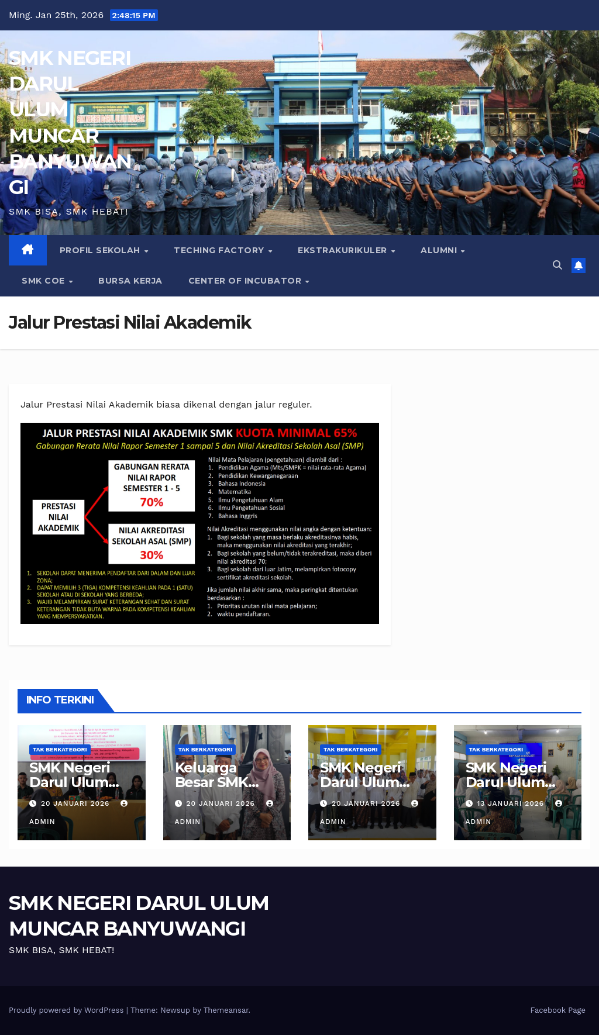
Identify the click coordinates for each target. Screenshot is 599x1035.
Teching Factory (220, 250)
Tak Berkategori (60, 749)
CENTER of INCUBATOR (246, 280)
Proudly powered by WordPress (67, 1010)
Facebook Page (558, 1010)
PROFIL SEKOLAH (101, 250)
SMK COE (44, 280)
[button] (557, 265)
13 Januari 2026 (512, 803)
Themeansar (226, 1010)
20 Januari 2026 (76, 803)
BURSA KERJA (130, 280)
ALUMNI (440, 250)
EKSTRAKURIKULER (344, 250)
